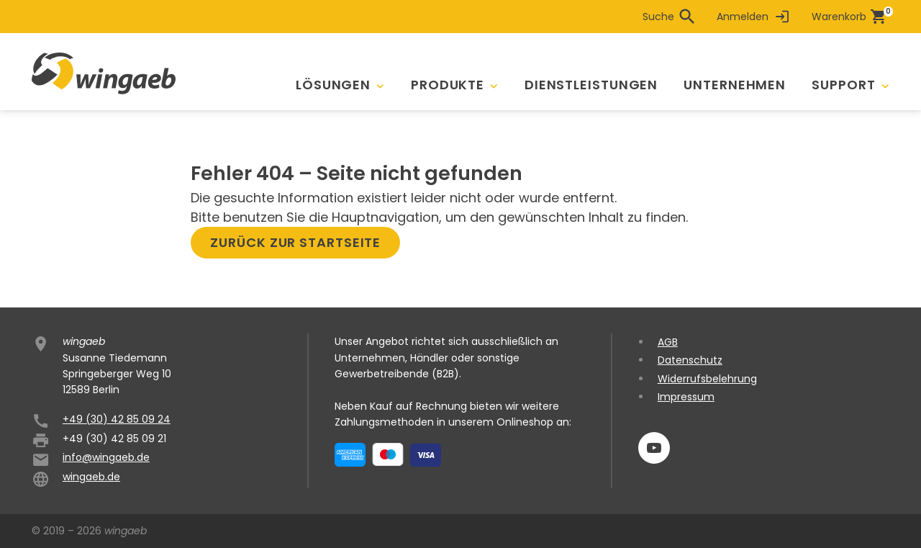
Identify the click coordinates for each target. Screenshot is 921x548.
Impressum (686, 397)
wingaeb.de (91, 477)
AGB (668, 342)
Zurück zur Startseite (295, 242)
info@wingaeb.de (106, 457)
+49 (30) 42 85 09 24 (117, 419)
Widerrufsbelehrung (707, 379)
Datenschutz (690, 360)
